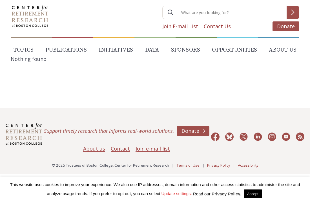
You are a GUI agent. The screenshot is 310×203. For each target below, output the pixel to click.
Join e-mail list (153, 148)
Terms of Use (188, 165)
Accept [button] (252, 194)
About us (94, 148)
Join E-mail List (180, 26)
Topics (24, 50)
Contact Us (217, 26)
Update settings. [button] (176, 193)
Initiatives (116, 50)
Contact (120, 148)
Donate (286, 26)
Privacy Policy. (226, 193)
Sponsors (185, 50)
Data (152, 50)
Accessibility (248, 165)
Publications (66, 50)
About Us (282, 50)
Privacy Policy (218, 165)
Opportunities (234, 50)
